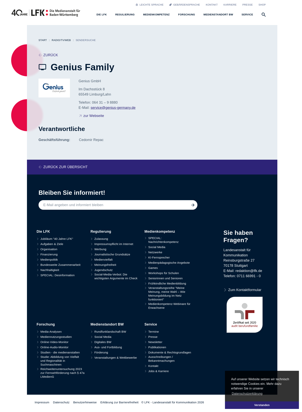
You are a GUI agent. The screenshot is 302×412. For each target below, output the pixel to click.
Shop (262, 4)
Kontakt (212, 4)
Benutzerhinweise (85, 402)
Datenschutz (61, 402)
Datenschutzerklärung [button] (247, 393)
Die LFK (43, 231)
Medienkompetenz (159, 231)
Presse (247, 4)
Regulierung (101, 231)
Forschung (46, 324)
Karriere (230, 4)
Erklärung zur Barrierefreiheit (119, 402)
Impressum (42, 402)
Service (150, 324)
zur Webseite (93, 116)
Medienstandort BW (107, 324)
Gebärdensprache (184, 4)
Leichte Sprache (150, 4)
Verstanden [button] (262, 405)
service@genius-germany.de (113, 108)
